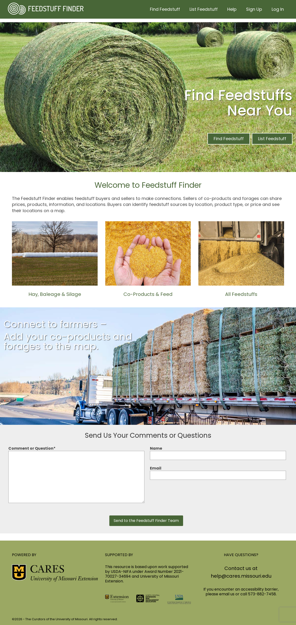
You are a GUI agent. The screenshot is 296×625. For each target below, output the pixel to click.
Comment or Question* (76, 451)
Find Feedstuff (229, 139)
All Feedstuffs (241, 294)
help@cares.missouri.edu (241, 576)
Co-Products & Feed (148, 294)
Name (218, 452)
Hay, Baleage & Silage (54, 294)
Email (218, 472)
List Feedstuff (272, 139)
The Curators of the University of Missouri (56, 619)
